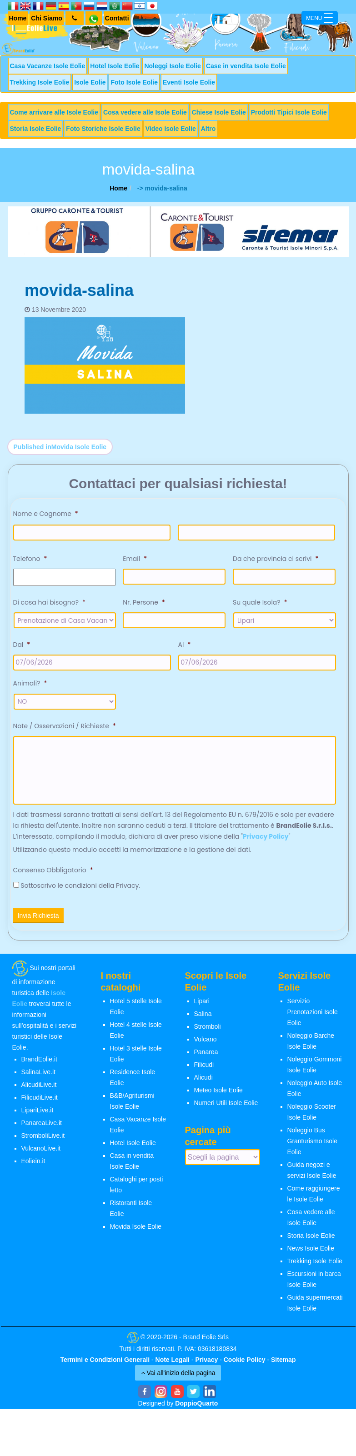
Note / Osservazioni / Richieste (64, 726)
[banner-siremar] (178, 231)
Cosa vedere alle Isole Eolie (145, 112)
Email (135, 559)
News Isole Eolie (311, 1252)
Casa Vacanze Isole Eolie (47, 66)
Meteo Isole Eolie (218, 1094)
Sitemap (283, 1363)
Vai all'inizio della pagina (178, 1376)
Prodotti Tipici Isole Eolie (289, 112)
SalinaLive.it (38, 1076)
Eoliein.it (33, 1165)
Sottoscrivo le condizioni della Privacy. (80, 889)
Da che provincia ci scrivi (275, 559)
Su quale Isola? (260, 602)
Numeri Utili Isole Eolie (226, 1107)
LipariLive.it (37, 1114)
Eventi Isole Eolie (189, 82)
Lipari (202, 1005)
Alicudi (203, 1081)
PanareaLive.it (41, 1127)
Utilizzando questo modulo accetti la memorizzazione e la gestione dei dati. (132, 853)
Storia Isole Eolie (35, 128)
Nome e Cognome (45, 514)
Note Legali (172, 1363)
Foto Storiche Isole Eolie (103, 128)
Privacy (206, 1363)
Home (18, 18)
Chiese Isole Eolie (219, 112)
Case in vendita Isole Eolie (246, 66)
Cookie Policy (245, 1363)
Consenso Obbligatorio (53, 874)
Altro (208, 128)
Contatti (117, 18)
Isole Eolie (89, 82)
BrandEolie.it (39, 1063)
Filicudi (204, 1068)
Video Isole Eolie (170, 128)
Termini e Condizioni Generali (105, 1363)
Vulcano (205, 1043)
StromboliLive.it (43, 1139)
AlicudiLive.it (39, 1088)
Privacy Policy (266, 840)
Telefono (30, 559)
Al (184, 644)
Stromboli (207, 1030)
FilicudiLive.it (39, 1101)
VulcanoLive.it (41, 1152)
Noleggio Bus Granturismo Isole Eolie (312, 1145)
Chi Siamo (46, 18)
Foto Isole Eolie (133, 82)
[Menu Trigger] (319, 18)
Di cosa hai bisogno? (49, 602)
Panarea (206, 1056)
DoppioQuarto (196, 1407)
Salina (203, 1017)
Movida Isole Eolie (136, 1230)
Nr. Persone (144, 602)
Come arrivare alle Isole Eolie (54, 112)
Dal (21, 644)
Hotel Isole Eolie (114, 66)
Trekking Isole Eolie (40, 82)
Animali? (30, 683)
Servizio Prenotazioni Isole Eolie (312, 1016)
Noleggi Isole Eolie (172, 66)
